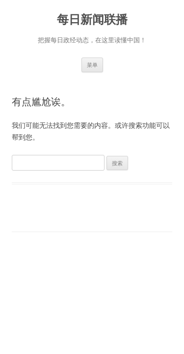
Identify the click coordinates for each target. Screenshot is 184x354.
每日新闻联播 (92, 19)
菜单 (92, 64)
